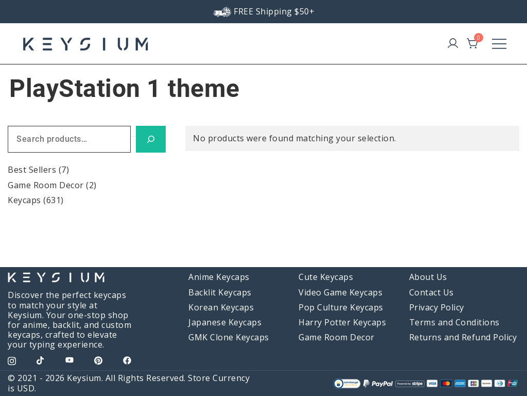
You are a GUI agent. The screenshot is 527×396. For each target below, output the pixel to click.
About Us (428, 277)
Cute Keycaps (325, 277)
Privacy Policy (436, 307)
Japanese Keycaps (224, 322)
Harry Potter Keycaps (342, 322)
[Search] (151, 139)
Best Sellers (32, 169)
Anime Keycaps (219, 277)
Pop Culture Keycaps (340, 307)
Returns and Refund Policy (463, 337)
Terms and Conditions (454, 322)
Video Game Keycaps (340, 292)
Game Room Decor (46, 185)
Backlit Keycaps (220, 292)
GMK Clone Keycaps (228, 337)
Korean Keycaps (221, 307)
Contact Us (431, 292)
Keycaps (24, 200)
